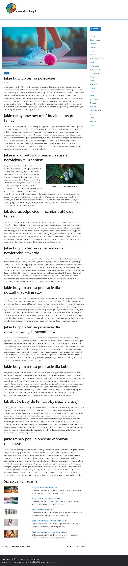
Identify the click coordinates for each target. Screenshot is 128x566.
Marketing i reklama (97, 58)
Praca (92, 77)
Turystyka (93, 107)
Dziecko (93, 44)
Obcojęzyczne (95, 73)
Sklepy (92, 92)
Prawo (92, 81)
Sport (7, 73)
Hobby (92, 51)
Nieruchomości (95, 70)
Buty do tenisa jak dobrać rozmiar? (46, 498)
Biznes (92, 36)
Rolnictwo (93, 88)
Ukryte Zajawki (95, 110)
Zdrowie (93, 125)
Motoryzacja (94, 66)
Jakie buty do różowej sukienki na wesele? (49, 532)
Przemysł (93, 84)
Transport (93, 103)
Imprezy (93, 55)
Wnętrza (93, 121)
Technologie (94, 99)
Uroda (92, 114)
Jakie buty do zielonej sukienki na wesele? (49, 521)
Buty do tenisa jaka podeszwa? (45, 487)
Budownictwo (95, 40)
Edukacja (93, 47)
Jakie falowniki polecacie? (42, 509)
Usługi (92, 118)
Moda (92, 62)
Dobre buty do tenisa (76, 546)
